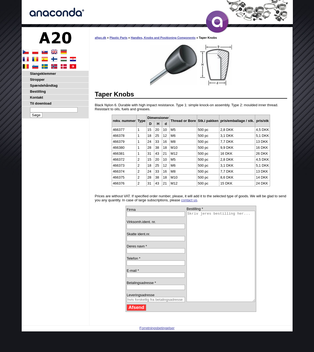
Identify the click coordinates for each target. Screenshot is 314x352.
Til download (41, 103)
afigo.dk (100, 37)
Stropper (37, 79)
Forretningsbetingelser (156, 346)
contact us (189, 200)
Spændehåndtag (44, 85)
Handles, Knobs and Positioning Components (163, 37)
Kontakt (36, 97)
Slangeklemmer (43, 74)
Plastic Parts (118, 37)
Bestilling (38, 91)
